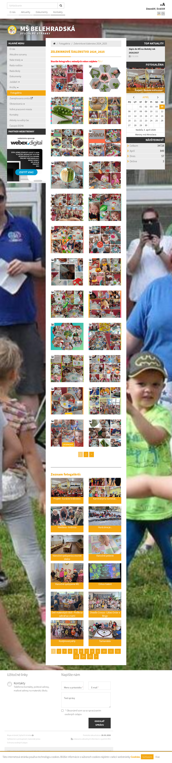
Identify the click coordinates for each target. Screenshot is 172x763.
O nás (12, 12)
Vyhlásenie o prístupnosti (17, 739)
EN (163, 13)
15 (90, 656)
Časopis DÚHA (17, 125)
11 (111, 651)
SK (159, 13)
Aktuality (25, 12)
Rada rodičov (16, 65)
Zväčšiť (161, 8)
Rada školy (15, 70)
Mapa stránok (12, 735)
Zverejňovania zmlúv (21, 98)
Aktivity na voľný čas (19, 120)
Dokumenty (42, 12)
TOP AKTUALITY (154, 43)
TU (99, 61)
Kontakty (58, 12)
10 (104, 651)
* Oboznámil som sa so (81, 712)
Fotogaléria (16, 92)
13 (76, 656)
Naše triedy (16, 59)
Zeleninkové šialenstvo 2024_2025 (90, 43)
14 (83, 656)
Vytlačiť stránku (26, 735)
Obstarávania (17, 103)
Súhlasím (147, 756)
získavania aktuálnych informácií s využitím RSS (91, 739)
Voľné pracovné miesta (21, 109)
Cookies (135, 757)
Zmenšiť (150, 8)
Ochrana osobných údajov (17, 742)
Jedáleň (15, 81)
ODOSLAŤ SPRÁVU (99, 723)
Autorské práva (34, 739)
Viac (157, 756)
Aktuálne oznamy (18, 54)
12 (117, 651)
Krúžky (14, 87)
